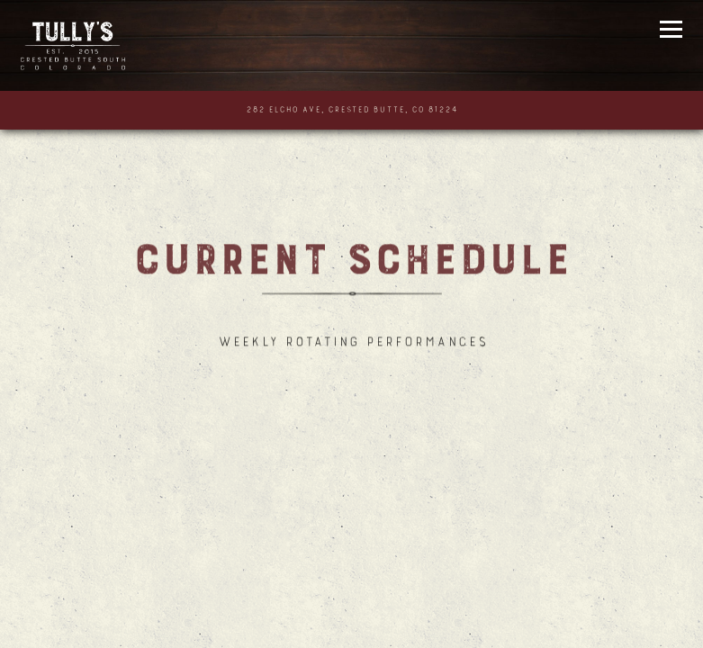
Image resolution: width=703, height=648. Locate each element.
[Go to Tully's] (352, 110)
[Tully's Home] (77, 46)
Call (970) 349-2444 (352, 620)
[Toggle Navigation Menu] (671, 29)
